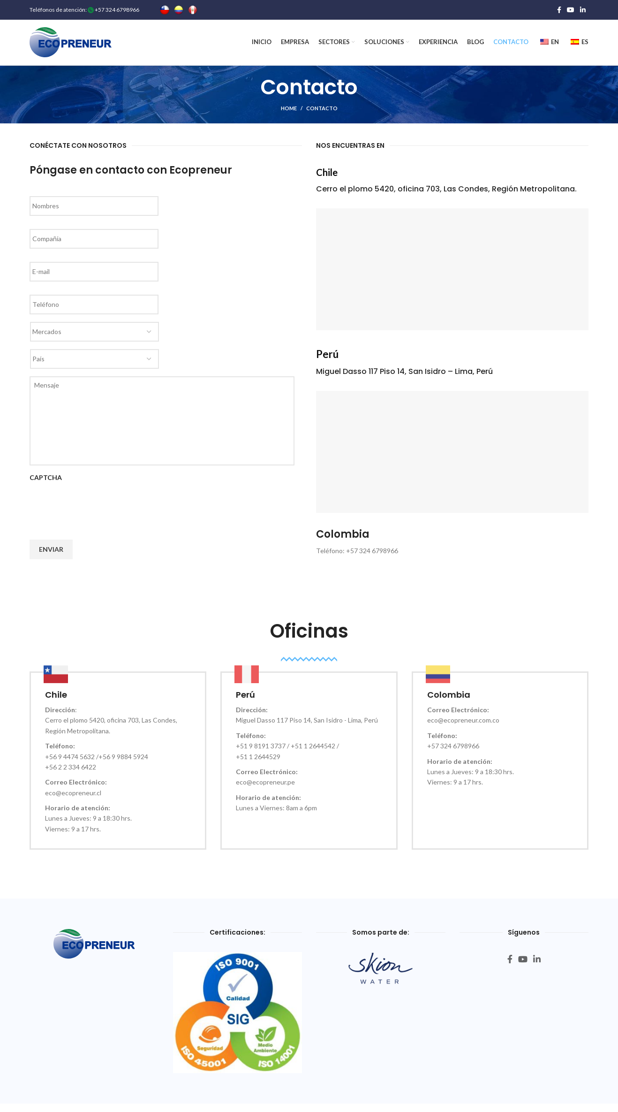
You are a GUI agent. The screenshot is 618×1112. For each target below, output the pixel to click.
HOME (289, 111)
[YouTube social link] (570, 10)
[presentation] (101, 509)
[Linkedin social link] (582, 10)
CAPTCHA (46, 481)
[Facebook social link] (559, 10)
